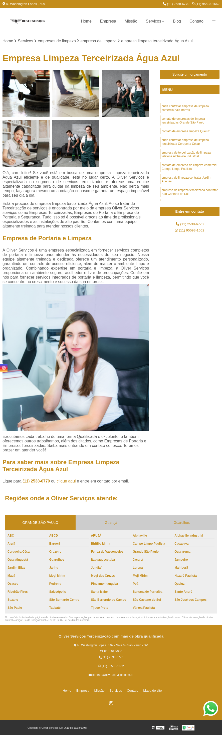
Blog (177, 21)
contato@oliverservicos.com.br (111, 675)
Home (86, 21)
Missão (131, 21)
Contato (196, 21)
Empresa (108, 21)
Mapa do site (146, 691)
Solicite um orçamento (189, 75)
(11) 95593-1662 (205, 4)
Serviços (153, 21)
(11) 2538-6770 (176, 4)
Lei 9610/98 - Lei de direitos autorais (69, 621)
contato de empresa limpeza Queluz (186, 135)
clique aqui (66, 482)
